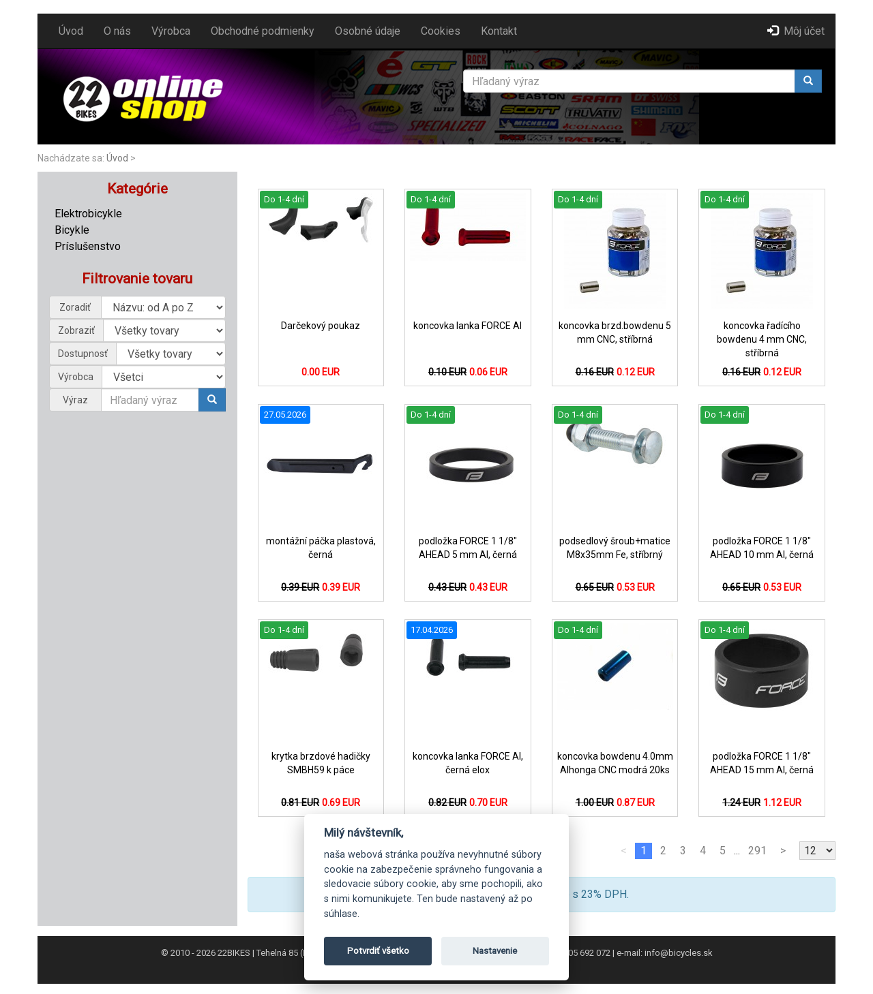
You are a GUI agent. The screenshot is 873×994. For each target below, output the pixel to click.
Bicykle (72, 229)
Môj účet (796, 31)
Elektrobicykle (88, 213)
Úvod (71, 31)
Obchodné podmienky (262, 31)
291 (757, 850)
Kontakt (499, 31)
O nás (117, 31)
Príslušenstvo (88, 246)
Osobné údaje (367, 31)
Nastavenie (495, 951)
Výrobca (170, 31)
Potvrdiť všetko (378, 951)
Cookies (440, 31)
